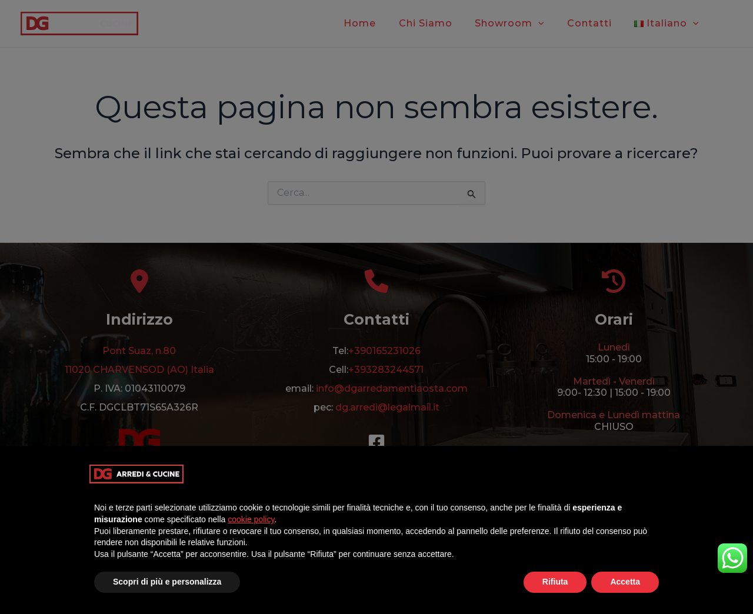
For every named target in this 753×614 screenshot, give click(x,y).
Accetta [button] (625, 581)
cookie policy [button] (251, 519)
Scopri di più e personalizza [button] (167, 581)
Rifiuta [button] (555, 581)
